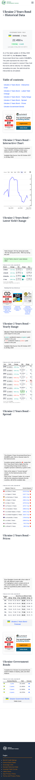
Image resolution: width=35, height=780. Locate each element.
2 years (12, 711)
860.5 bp (26, 551)
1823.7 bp (26, 539)
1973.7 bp (26, 530)
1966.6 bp (26, 533)
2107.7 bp (26, 519)
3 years (12, 714)
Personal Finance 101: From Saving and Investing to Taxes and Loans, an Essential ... (27, 335)
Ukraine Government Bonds (14, 131)
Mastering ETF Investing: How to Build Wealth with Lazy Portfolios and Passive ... (7, 334)
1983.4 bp (26, 525)
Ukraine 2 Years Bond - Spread (15, 125)
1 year (12, 708)
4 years (12, 717)
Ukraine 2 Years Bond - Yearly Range (17, 122)
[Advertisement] (17, 24)
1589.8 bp (26, 545)
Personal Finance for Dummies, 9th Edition (17, 333)
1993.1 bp (26, 522)
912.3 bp (26, 548)
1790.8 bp (26, 542)
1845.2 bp (26, 536)
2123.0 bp (26, 516)
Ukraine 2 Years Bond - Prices (15, 128)
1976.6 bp (26, 528)
